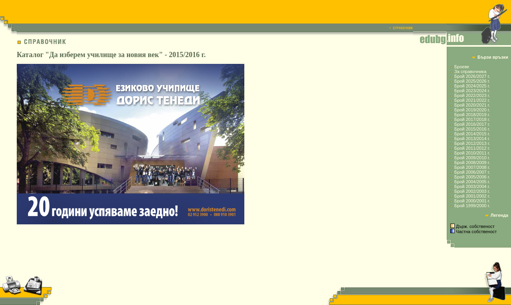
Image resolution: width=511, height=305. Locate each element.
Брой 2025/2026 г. (472, 81)
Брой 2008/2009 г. (472, 162)
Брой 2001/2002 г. (472, 196)
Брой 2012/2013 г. (472, 143)
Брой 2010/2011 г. (472, 153)
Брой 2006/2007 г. (472, 172)
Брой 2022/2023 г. (472, 95)
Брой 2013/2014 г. (472, 138)
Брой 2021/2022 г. (472, 100)
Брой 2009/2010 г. (472, 157)
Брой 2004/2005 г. (472, 181)
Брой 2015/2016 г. (472, 129)
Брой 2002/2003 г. (472, 191)
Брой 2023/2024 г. (472, 90)
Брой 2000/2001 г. (472, 200)
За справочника (470, 71)
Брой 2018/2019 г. (472, 114)
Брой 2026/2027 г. (472, 76)
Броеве (461, 66)
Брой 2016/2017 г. (472, 124)
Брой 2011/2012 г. (472, 148)
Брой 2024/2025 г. (472, 85)
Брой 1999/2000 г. (472, 205)
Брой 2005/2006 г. (472, 176)
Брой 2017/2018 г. (472, 119)
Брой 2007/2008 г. (472, 167)
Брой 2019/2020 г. (472, 109)
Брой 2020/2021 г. (472, 105)
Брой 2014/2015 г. (472, 133)
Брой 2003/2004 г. (472, 186)
